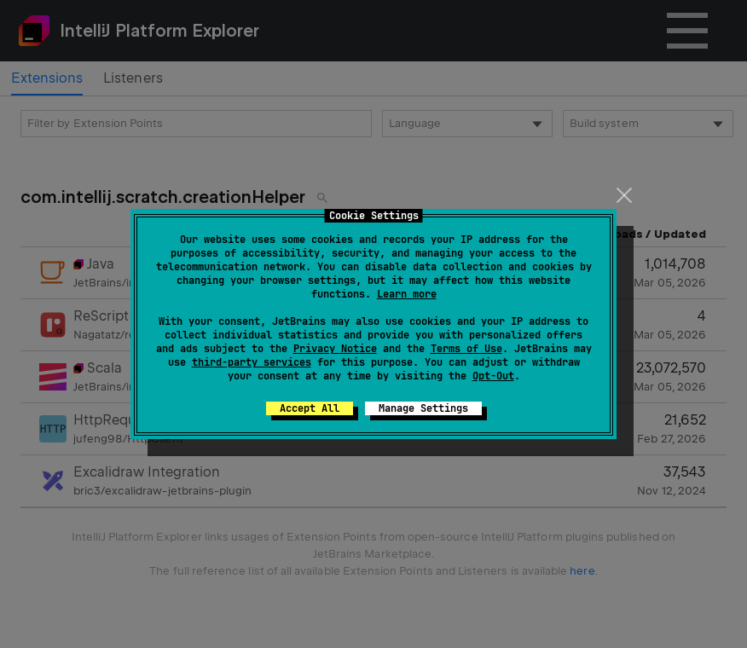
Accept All (309, 408)
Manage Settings (423, 408)
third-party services (251, 362)
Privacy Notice (335, 349)
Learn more (407, 294)
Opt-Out (493, 376)
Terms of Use (466, 349)
